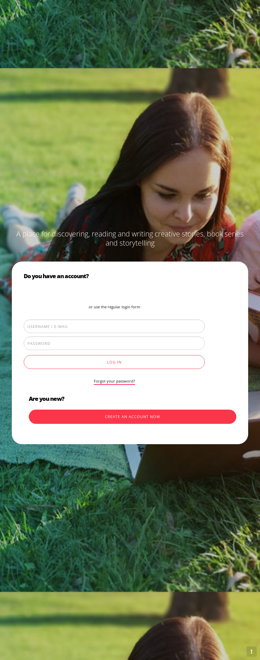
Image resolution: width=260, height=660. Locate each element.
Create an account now (132, 416)
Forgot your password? (114, 381)
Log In (114, 362)
